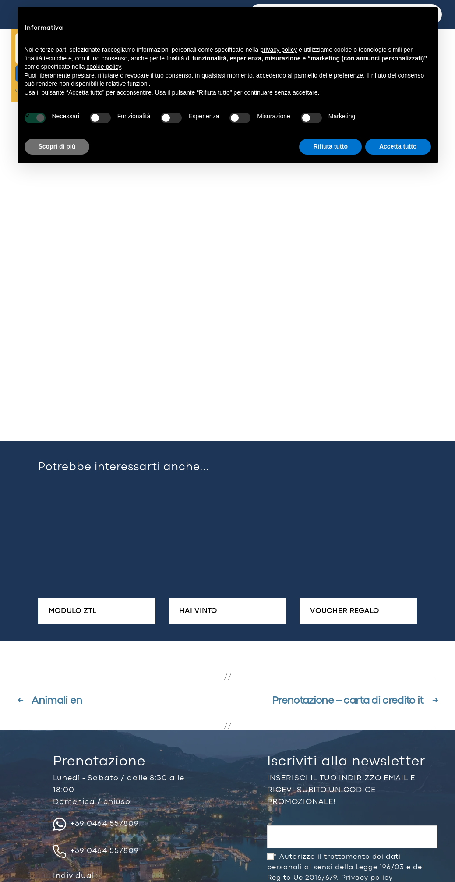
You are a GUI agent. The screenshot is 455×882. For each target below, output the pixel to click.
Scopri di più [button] (57, 146)
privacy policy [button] (278, 49)
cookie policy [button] (103, 66)
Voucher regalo (344, 611)
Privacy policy (367, 878)
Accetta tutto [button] (398, 146)
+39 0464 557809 (96, 824)
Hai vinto (198, 611)
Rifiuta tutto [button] (330, 146)
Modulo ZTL (72, 611)
